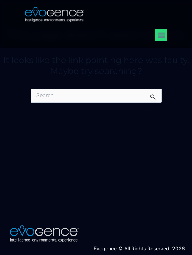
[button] (161, 35)
